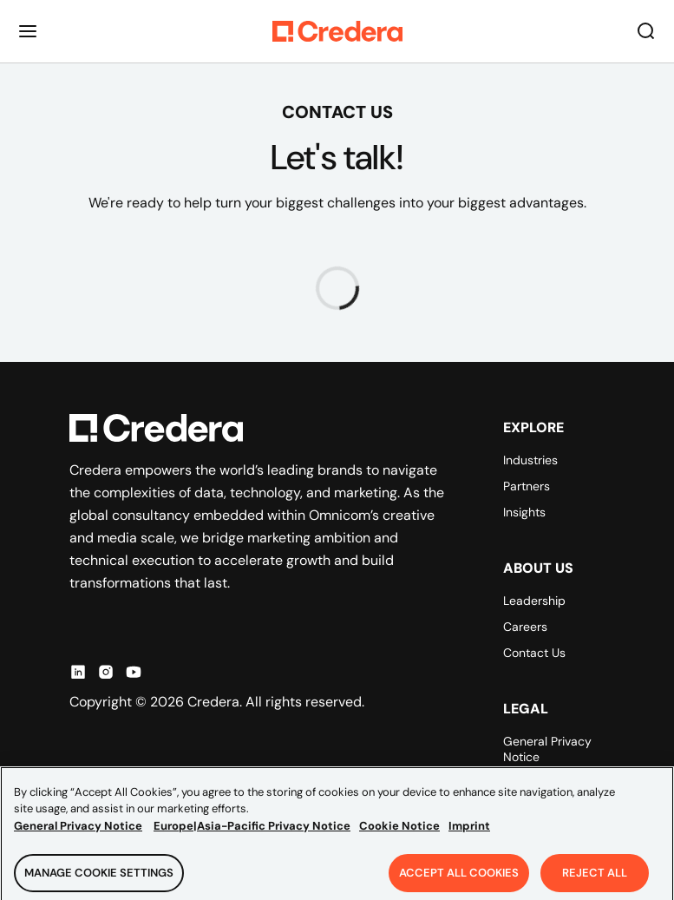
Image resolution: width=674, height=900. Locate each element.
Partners (526, 486)
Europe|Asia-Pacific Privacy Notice (252, 831)
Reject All (594, 879)
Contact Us (534, 652)
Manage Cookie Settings (98, 879)
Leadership (534, 600)
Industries (530, 460)
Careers (525, 626)
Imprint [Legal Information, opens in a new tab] (469, 831)
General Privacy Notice (547, 749)
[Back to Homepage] (337, 31)
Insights (524, 512)
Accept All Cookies (459, 879)
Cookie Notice (399, 831)
